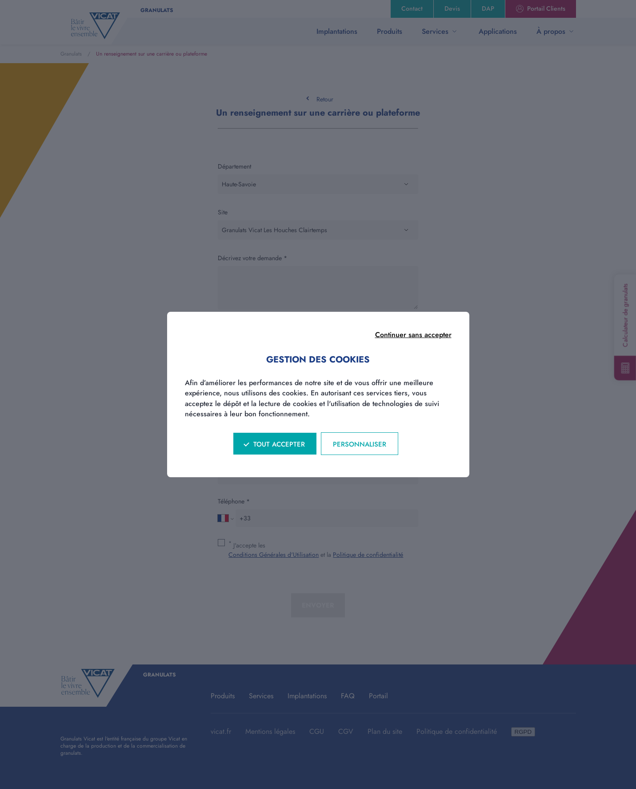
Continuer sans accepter (413, 335)
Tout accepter (279, 444)
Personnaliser (359, 444)
